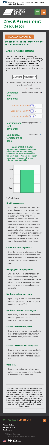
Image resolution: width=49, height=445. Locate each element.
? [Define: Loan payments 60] (32, 111)
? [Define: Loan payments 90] (32, 116)
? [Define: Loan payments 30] (32, 106)
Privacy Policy (8, 425)
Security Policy (9, 427)
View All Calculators (19, 37)
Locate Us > (25, 419)
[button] (24, 96)
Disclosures (7, 430)
